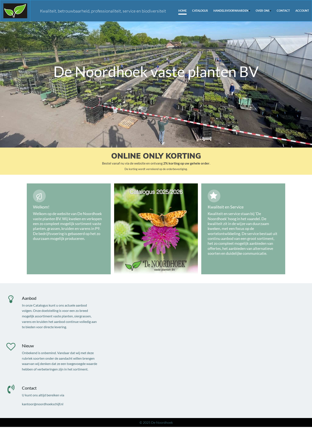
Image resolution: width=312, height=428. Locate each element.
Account (302, 10)
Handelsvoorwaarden (232, 10)
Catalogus (200, 10)
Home (183, 10)
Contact (283, 10)
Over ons (263, 10)
